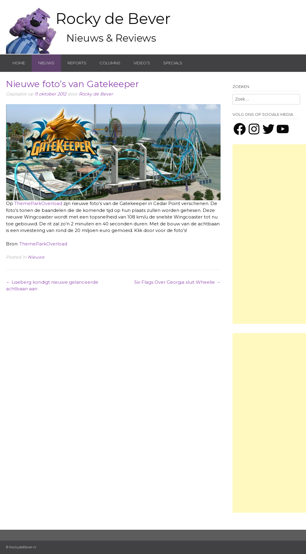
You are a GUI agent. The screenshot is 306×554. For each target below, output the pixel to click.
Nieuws (46, 62)
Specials (172, 62)
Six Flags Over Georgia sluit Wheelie (177, 282)
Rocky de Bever (96, 94)
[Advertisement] (269, 234)
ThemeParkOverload (38, 203)
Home (19, 62)
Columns (110, 62)
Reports (77, 62)
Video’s (142, 62)
